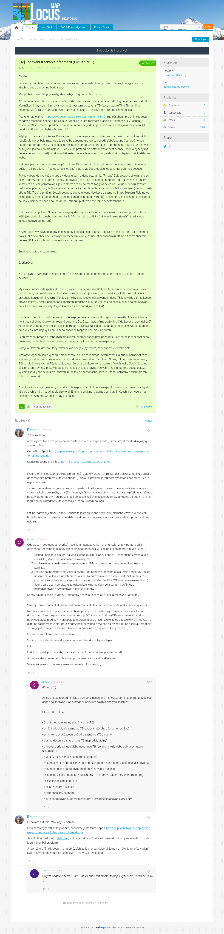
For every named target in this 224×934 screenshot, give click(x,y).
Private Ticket (101, 27)
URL (31, 530)
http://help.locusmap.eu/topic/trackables (84, 461)
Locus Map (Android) (69, 39)
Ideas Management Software (128, 927)
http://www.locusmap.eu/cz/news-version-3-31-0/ (76, 116)
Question (52, 39)
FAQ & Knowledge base (73, 27)
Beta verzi (63, 838)
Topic (41, 39)
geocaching (169, 86)
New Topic (47, 27)
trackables (183, 86)
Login (208, 26)
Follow (148, 407)
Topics (29, 27)
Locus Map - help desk (25, 39)
